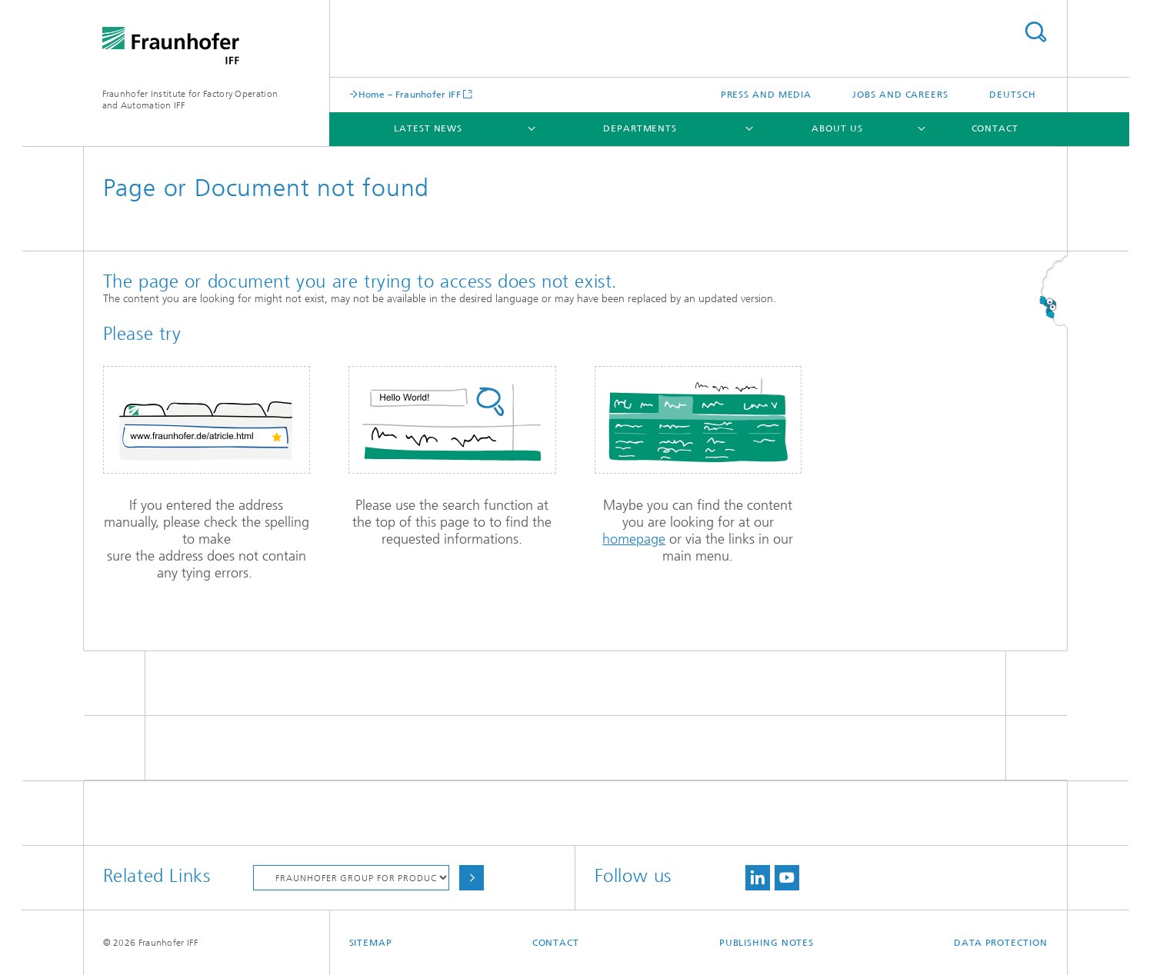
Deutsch (1012, 94)
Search (1035, 32)
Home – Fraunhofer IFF (409, 94)
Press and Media (766, 94)
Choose (471, 877)
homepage (633, 539)
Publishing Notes (766, 942)
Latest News (428, 128)
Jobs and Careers (900, 94)
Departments (640, 128)
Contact (995, 128)
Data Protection (1001, 942)
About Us (837, 128)
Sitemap (370, 942)
